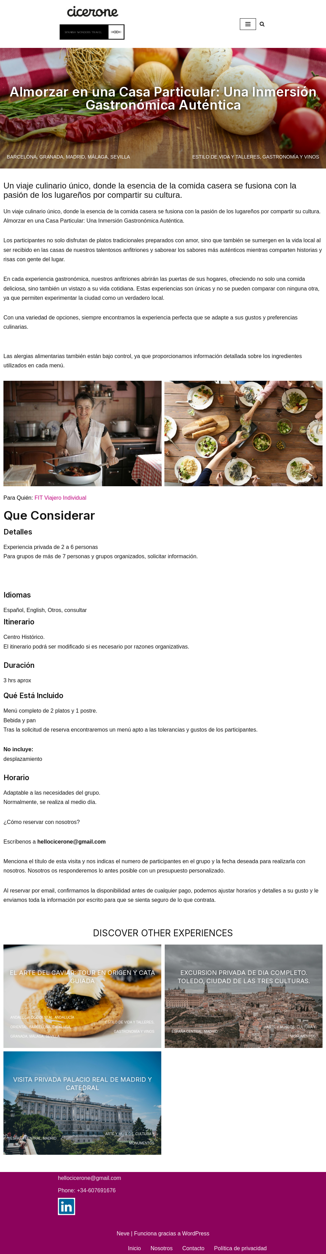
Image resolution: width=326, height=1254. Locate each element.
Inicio (134, 1247)
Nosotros (162, 1247)
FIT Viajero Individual (60, 497)
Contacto (194, 1247)
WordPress (196, 1232)
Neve (123, 1232)
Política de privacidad (240, 1247)
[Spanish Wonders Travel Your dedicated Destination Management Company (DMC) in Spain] (94, 24)
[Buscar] (262, 24)
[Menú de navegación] (248, 24)
